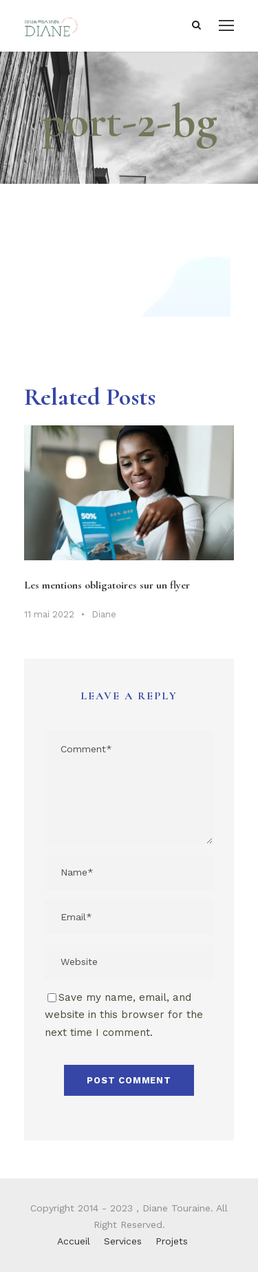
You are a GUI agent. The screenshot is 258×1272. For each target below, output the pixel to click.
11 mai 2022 (49, 614)
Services (123, 1241)
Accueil (73, 1241)
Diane (104, 614)
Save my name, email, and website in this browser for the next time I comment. (124, 1015)
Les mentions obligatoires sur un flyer (107, 585)
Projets (171, 1241)
